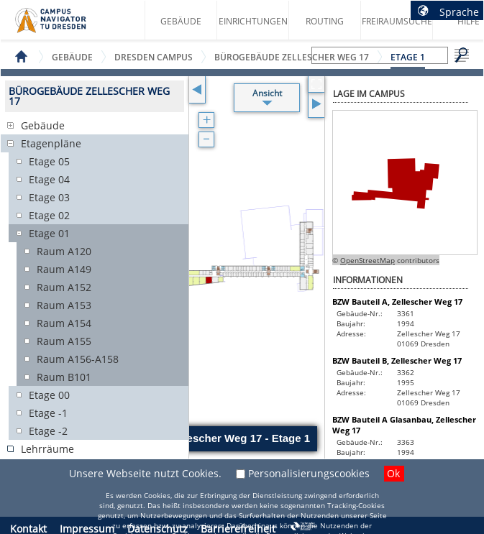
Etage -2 (48, 431)
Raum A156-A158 (78, 359)
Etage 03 (49, 197)
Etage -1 (48, 413)
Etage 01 (49, 233)
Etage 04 (49, 179)
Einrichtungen (253, 21)
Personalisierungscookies (309, 473)
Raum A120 (64, 251)
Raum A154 (64, 323)
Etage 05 (49, 161)
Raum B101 (64, 377)
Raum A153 (64, 305)
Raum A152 (64, 287)
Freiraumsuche (397, 21)
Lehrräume (47, 449)
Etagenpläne (51, 143)
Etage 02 (49, 215)
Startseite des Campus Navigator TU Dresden (66, 26)
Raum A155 (64, 341)
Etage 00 (49, 395)
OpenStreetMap (367, 260)
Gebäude (180, 21)
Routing (325, 21)
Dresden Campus (153, 57)
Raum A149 (64, 269)
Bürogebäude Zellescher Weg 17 (291, 57)
